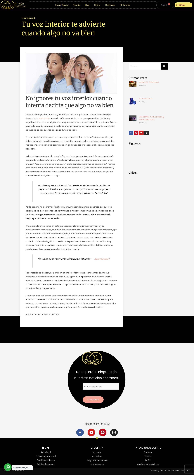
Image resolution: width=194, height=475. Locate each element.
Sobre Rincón (61, 5)
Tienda (76, 5)
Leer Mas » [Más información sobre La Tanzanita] (142, 102)
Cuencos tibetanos (149, 82)
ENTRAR (180, 5)
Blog (87, 5)
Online (97, 5)
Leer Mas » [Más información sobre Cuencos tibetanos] (142, 86)
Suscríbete (93, 399)
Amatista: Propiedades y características (151, 118)
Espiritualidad (28, 17)
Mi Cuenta (125, 5)
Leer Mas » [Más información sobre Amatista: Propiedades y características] (142, 123)
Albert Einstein (101, 259)
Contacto (110, 5)
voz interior (44, 118)
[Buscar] (164, 66)
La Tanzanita (145, 98)
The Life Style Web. (13, 471)
